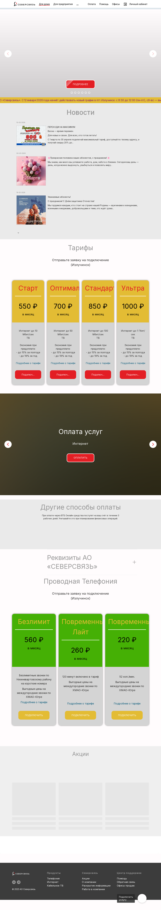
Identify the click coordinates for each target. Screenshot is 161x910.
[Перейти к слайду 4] (82, 93)
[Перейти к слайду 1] (72, 93)
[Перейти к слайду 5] (86, 93)
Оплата (92, 4)
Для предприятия (63, 4)
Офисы (116, 4)
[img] (77, 4)
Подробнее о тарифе (28, 363)
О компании (89, 906)
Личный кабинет (138, 4)
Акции (86, 902)
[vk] (14, 906)
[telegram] (19, 906)
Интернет (53, 906)
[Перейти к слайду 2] (75, 93)
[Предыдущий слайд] (8, 53)
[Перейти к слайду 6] (89, 93)
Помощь (103, 4)
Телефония (53, 902)
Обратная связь (126, 906)
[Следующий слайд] (153, 53)
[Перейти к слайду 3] (79, 93)
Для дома (44, 4)
